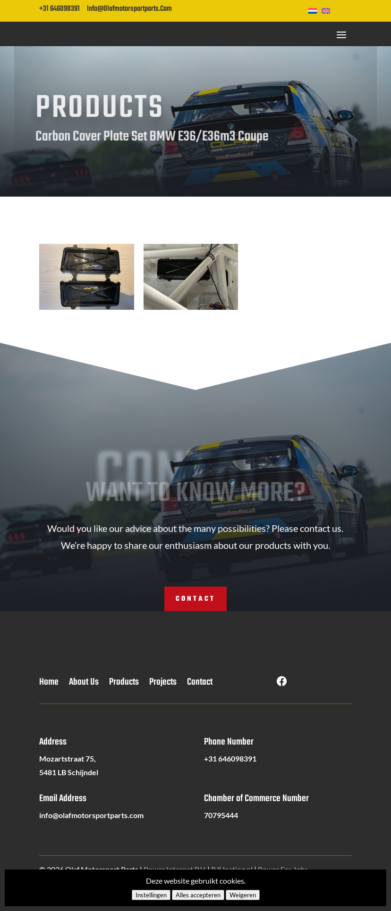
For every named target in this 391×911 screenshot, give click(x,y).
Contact (195, 599)
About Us (84, 684)
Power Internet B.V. (175, 869)
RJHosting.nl (232, 869)
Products (124, 684)
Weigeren (243, 895)
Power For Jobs (283, 869)
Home (49, 684)
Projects (163, 684)
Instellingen (151, 895)
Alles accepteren (198, 895)
